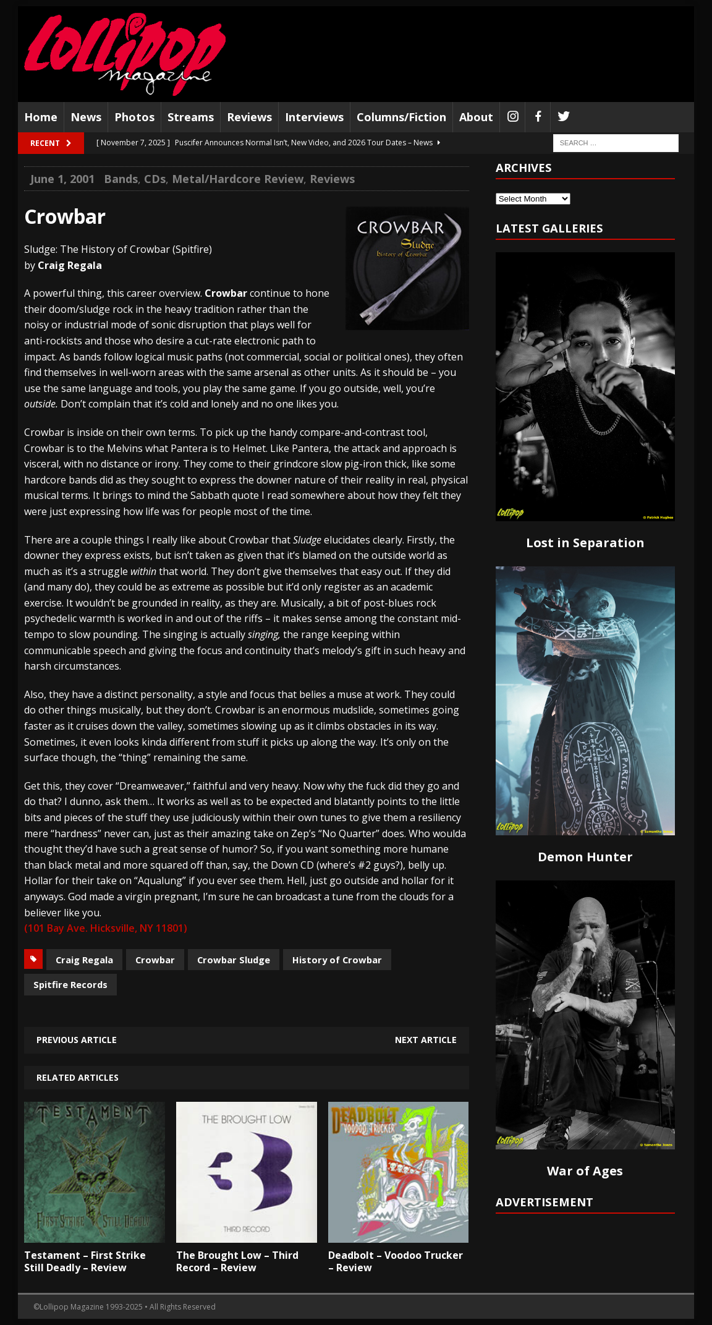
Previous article (76, 1040)
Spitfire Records (70, 984)
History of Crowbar (337, 959)
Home (40, 116)
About (476, 116)
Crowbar (155, 959)
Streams (190, 116)
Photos (134, 116)
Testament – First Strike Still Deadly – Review (85, 1261)
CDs (155, 178)
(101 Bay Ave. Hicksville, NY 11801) (105, 928)
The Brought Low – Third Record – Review (237, 1261)
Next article (426, 1040)
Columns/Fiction (401, 116)
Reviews (249, 116)
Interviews (314, 116)
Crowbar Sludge (233, 959)
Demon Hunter (585, 856)
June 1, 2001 (62, 178)
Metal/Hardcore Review (237, 178)
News (85, 116)
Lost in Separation (585, 542)
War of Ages (585, 1170)
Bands (121, 178)
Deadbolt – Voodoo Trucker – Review (395, 1261)
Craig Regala (84, 959)
